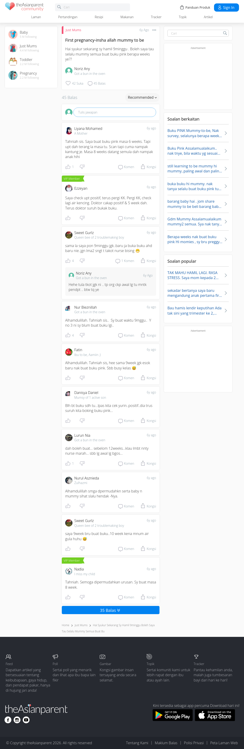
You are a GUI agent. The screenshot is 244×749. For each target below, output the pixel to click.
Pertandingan (67, 17)
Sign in (225, 7)
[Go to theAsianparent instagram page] (17, 719)
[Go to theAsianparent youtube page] (26, 719)
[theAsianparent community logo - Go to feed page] (24, 7)
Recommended (142, 97)
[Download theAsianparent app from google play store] (172, 719)
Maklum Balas (166, 742)
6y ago (151, 128)
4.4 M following (29, 50)
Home (65, 625)
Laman (36, 17)
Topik (183, 17)
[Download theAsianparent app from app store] (215, 719)
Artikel (208, 17)
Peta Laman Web (224, 742)
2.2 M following (29, 64)
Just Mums (73, 30)
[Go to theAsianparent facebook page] (8, 719)
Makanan (127, 17)
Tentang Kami (137, 742)
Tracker (156, 17)
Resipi (99, 17)
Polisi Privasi (194, 742)
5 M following (28, 37)
